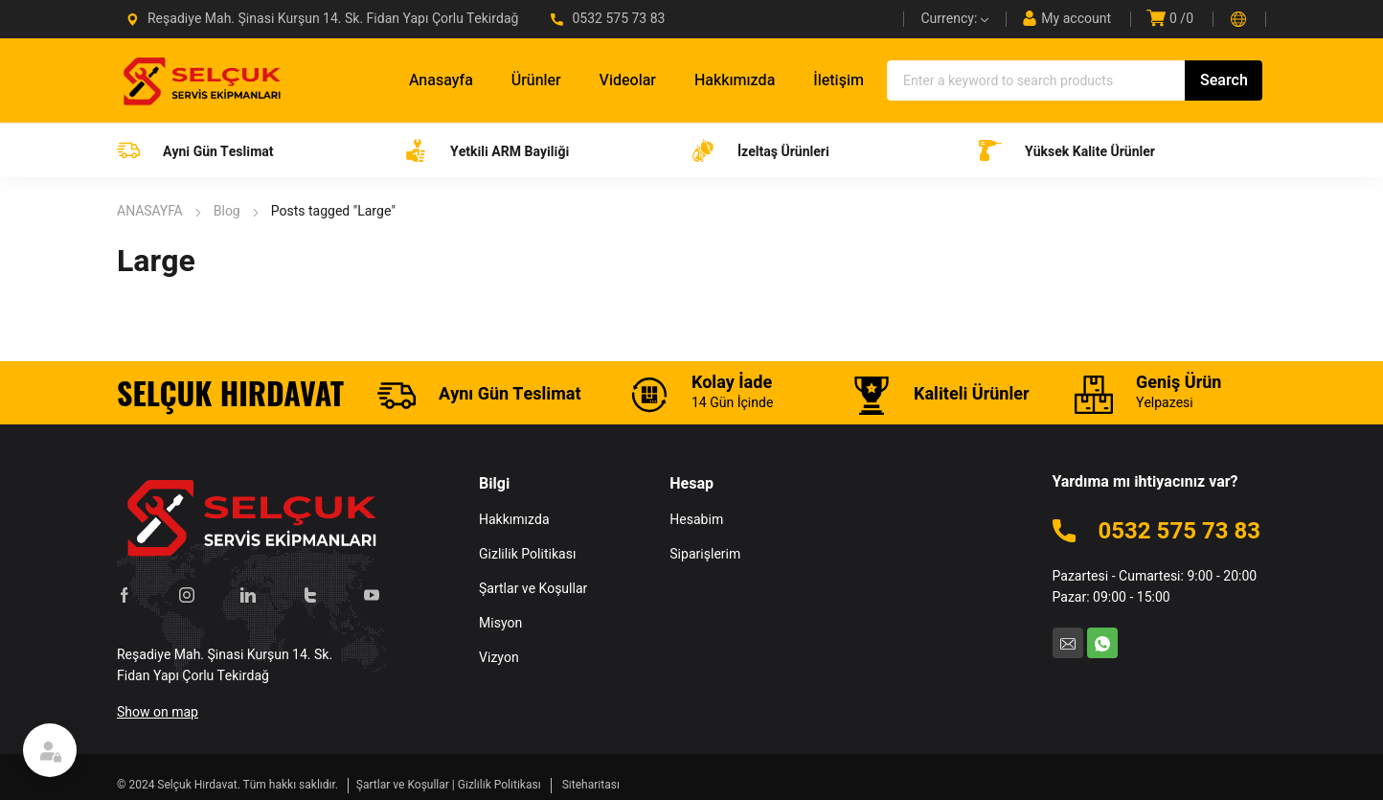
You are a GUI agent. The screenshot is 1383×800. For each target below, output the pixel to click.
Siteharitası (591, 784)
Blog (227, 211)
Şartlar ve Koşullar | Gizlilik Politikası (448, 784)
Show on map (157, 712)
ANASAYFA (150, 211)
